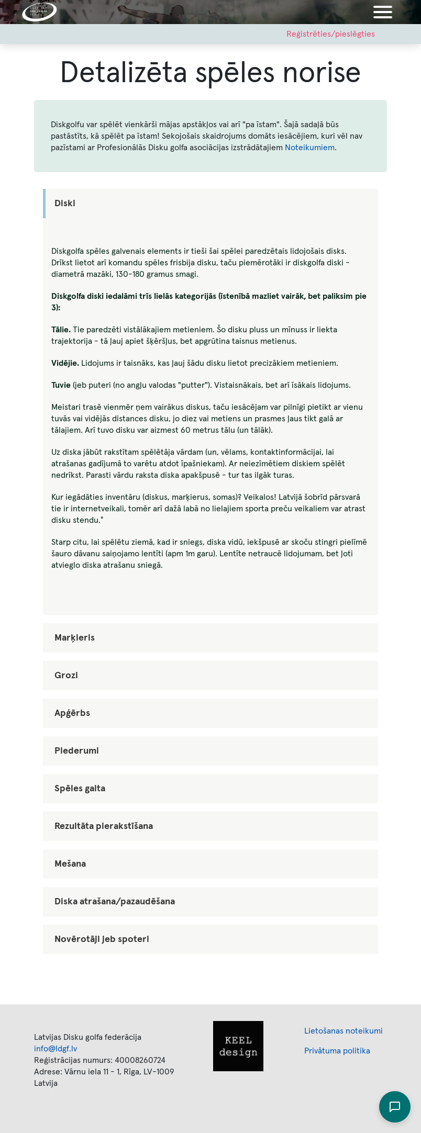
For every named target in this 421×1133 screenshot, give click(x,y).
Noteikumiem (310, 147)
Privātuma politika (337, 1051)
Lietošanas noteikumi (343, 1031)
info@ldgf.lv (55, 1049)
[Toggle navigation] (383, 12)
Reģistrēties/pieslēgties (330, 34)
